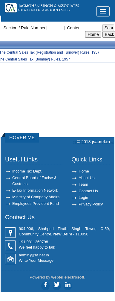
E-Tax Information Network (35, 190)
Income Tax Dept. (27, 171)
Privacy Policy (91, 204)
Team (83, 184)
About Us (86, 178)
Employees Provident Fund (35, 203)
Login (83, 197)
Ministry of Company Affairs (35, 197)
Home (84, 171)
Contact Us (88, 191)
